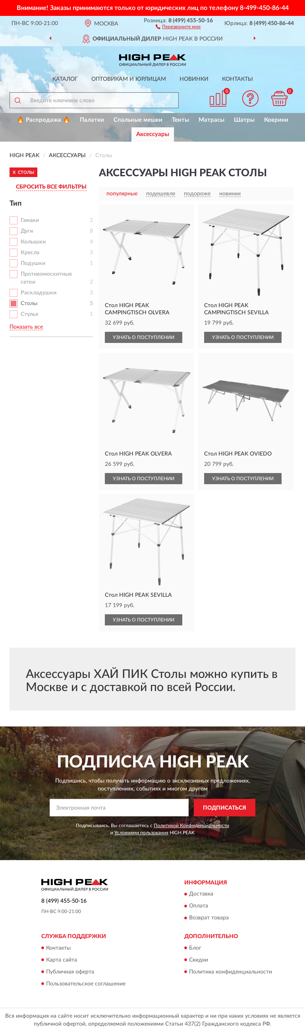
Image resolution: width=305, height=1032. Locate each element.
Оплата (198, 906)
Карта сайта (61, 960)
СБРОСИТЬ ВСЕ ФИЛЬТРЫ (51, 187)
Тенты (180, 120)
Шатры (244, 120)
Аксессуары (152, 134)
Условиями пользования (141, 832)
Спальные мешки (138, 120)
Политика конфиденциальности (230, 972)
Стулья (29, 314)
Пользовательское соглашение (85, 984)
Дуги (27, 231)
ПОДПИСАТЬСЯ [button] (224, 808)
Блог (195, 948)
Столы (29, 303)
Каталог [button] (65, 79)
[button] (178, 26)
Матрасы (211, 120)
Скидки (198, 960)
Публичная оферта (70, 972)
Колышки (33, 242)
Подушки (33, 263)
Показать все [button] (26, 327)
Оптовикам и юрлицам (128, 79)
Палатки (92, 120)
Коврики (276, 120)
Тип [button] (15, 203)
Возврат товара (209, 918)
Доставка (201, 894)
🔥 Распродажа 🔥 (43, 120)
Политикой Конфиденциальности (191, 825)
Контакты (237, 79)
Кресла (30, 252)
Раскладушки (38, 293)
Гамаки (30, 220)
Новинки (194, 79)
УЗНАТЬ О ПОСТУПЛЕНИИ (143, 337)
